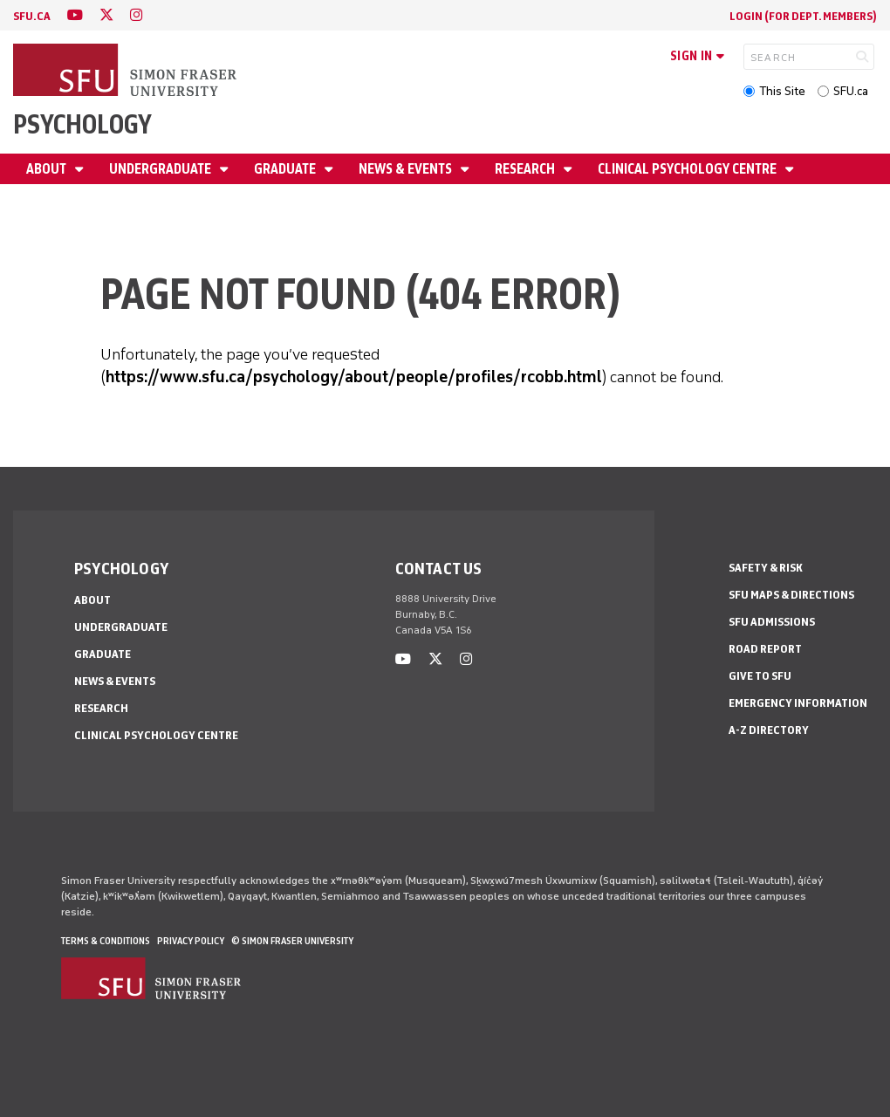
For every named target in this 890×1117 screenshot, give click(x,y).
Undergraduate (161, 169)
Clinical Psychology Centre (688, 169)
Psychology (82, 124)
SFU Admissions (772, 621)
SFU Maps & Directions (791, 594)
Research (526, 169)
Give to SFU (760, 675)
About (47, 169)
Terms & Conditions (105, 941)
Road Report (765, 648)
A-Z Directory (769, 730)
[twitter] (106, 15)
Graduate (286, 169)
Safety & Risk (766, 567)
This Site (782, 91)
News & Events (407, 169)
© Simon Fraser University (292, 941)
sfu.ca (32, 16)
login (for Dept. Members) (803, 16)
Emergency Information (798, 703)
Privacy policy (190, 941)
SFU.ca (850, 91)
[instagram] (136, 15)
